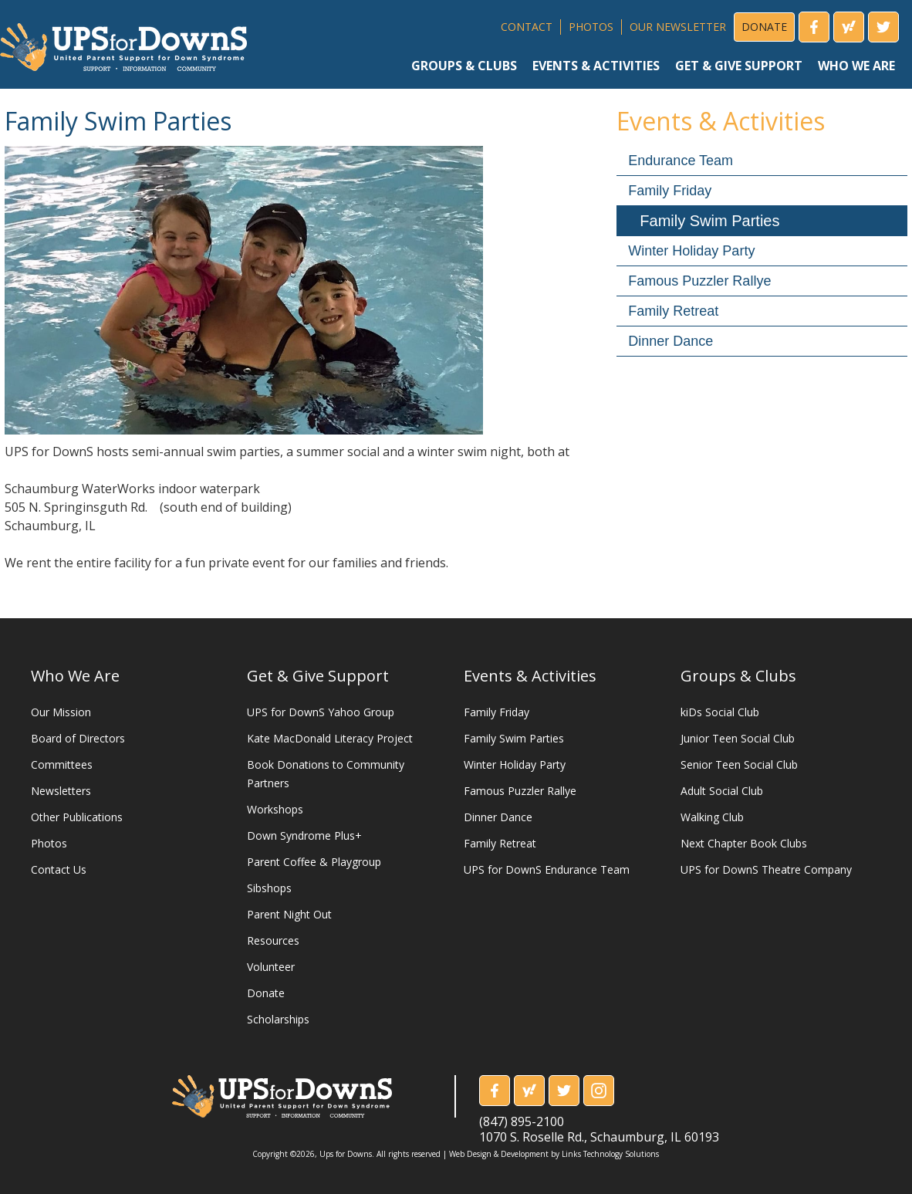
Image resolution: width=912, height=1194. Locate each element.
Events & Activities (530, 675)
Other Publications (77, 817)
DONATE (764, 26)
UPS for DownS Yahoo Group (320, 712)
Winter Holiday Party (691, 251)
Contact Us (58, 869)
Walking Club (712, 817)
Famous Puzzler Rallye (699, 281)
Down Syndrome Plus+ (304, 835)
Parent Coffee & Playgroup (314, 861)
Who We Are (75, 675)
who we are (856, 65)
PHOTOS (591, 26)
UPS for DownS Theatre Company (766, 869)
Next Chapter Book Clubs (744, 843)
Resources (273, 940)
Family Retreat (673, 311)
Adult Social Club (722, 790)
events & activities (596, 65)
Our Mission (61, 712)
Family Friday (669, 190)
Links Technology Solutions (610, 1153)
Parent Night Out (289, 914)
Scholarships (278, 1019)
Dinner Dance (670, 341)
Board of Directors (78, 738)
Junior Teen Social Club (738, 738)
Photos (49, 843)
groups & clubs (464, 65)
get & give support (738, 65)
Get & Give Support (318, 675)
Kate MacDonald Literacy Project (330, 738)
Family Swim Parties (709, 220)
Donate (266, 993)
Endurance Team (680, 160)
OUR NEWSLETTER (678, 26)
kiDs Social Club (720, 712)
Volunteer (271, 966)
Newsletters (61, 790)
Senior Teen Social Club (739, 764)
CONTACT (526, 26)
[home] (123, 41)
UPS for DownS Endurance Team (547, 869)
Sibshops (269, 888)
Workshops (275, 809)
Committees (62, 764)
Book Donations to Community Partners (325, 773)
